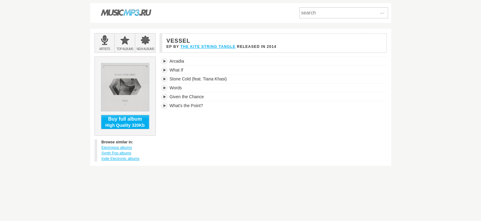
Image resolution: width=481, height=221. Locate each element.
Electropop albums (117, 147)
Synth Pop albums (116, 153)
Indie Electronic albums (121, 159)
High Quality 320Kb (125, 122)
